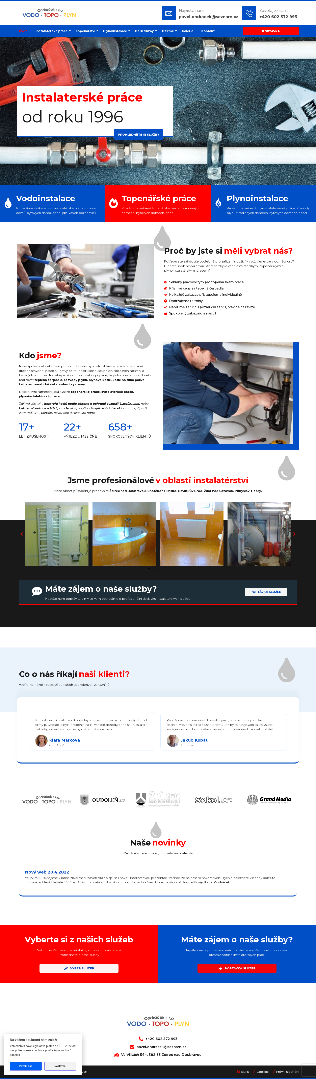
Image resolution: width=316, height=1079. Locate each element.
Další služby (145, 31)
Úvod (23, 31)
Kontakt (208, 31)
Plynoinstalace (116, 31)
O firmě (169, 31)
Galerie (187, 31)
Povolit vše (25, 1066)
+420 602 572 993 (278, 16)
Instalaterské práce (53, 31)
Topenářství (86, 31)
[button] (21, 533)
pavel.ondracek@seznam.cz (208, 16)
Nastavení (60, 1066)
